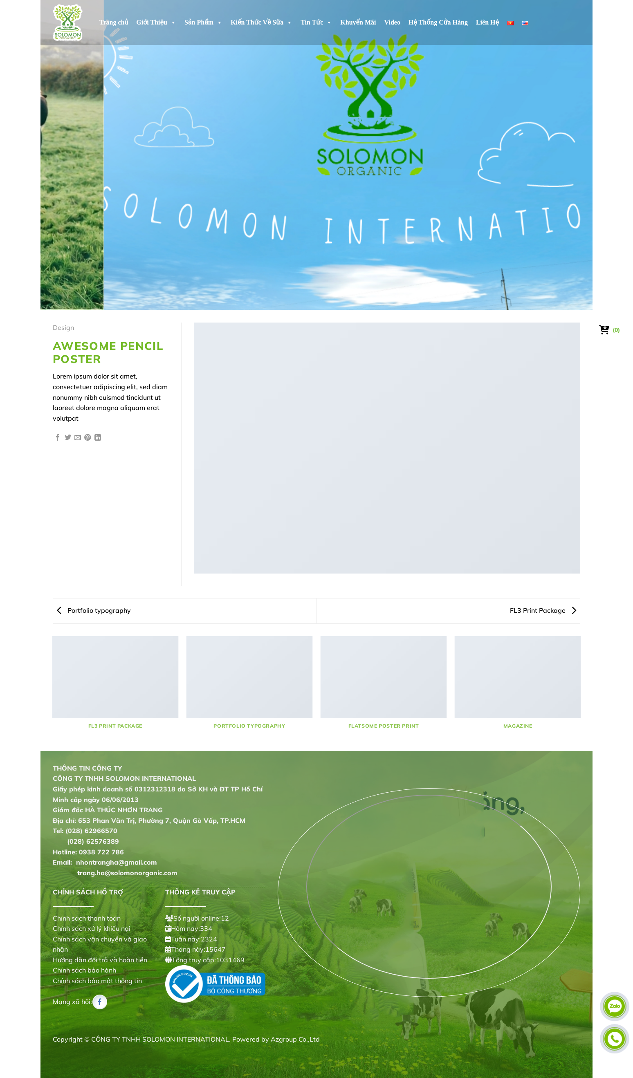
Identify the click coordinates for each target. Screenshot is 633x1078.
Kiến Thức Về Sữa (261, 22)
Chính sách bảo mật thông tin (97, 981)
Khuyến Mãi (358, 22)
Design (63, 327)
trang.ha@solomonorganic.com (115, 873)
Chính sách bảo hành (84, 970)
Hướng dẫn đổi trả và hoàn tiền (100, 960)
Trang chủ (113, 22)
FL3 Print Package (543, 610)
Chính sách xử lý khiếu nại (91, 928)
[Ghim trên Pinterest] (87, 438)
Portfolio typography (94, 610)
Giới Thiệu (156, 22)
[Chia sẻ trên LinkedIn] (97, 438)
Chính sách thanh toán (87, 918)
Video (392, 22)
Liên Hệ (487, 22)
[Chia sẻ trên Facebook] (57, 438)
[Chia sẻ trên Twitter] (68, 438)
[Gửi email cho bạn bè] (77, 438)
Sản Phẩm (203, 22)
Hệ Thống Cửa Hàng (438, 22)
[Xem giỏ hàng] (610, 329)
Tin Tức (316, 22)
